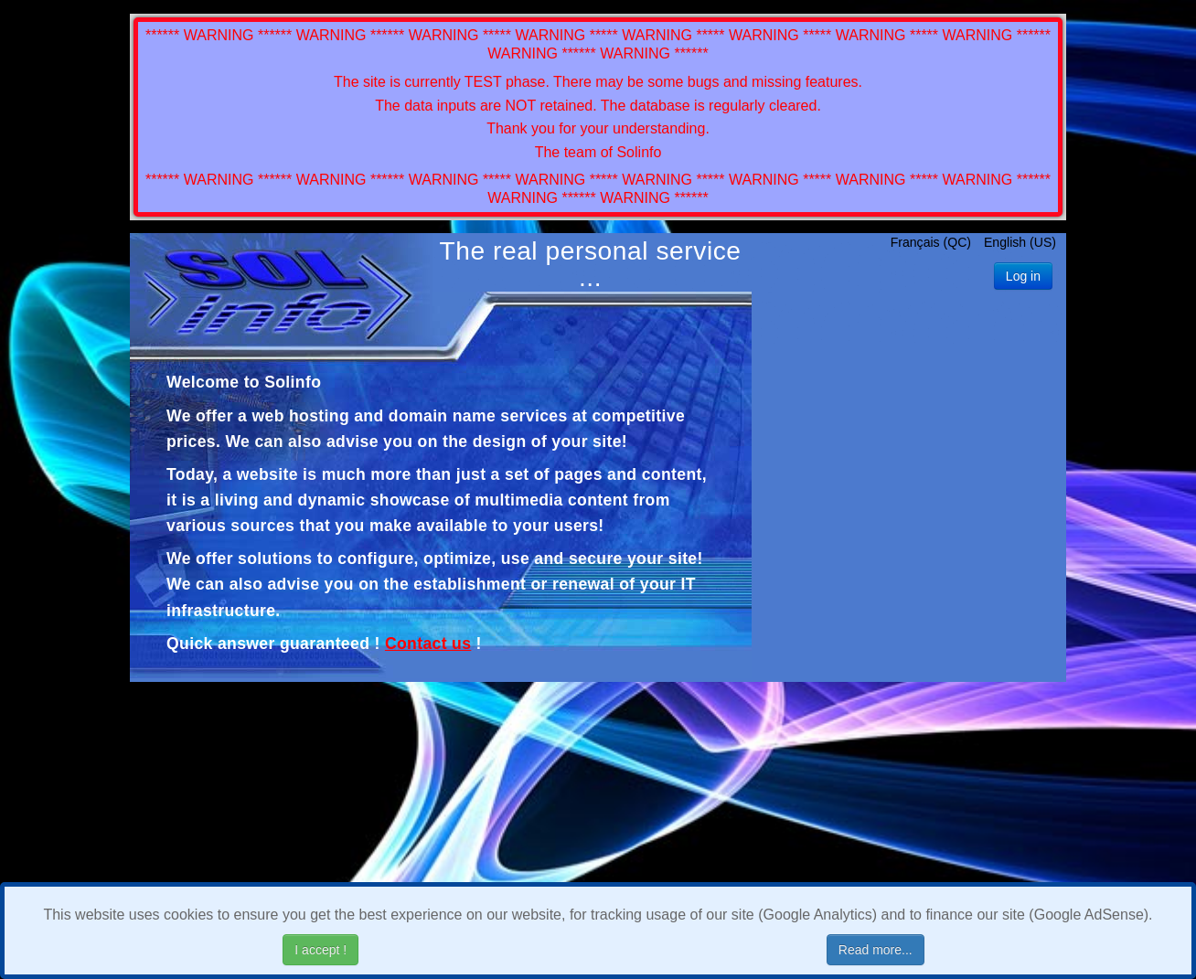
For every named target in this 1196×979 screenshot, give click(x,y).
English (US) (1020, 242)
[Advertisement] (909, 490)
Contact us (428, 643)
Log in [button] (1023, 276)
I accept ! (320, 949)
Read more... (875, 949)
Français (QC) (933, 242)
